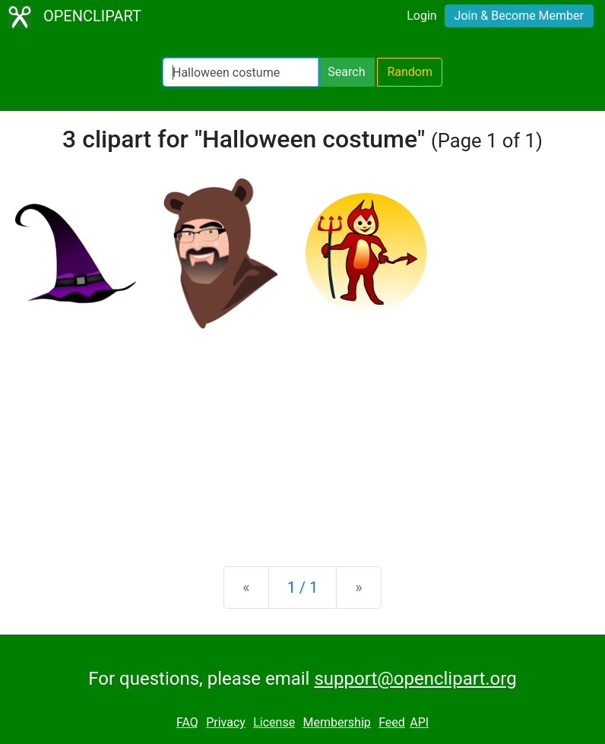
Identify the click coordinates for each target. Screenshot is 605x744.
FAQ (187, 722)
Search (346, 72)
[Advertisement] (302, 435)
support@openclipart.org (415, 678)
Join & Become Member (519, 15)
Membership (336, 722)
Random (409, 72)
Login (421, 15)
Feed (392, 722)
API (419, 722)
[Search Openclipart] (240, 72)
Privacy (225, 722)
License (274, 722)
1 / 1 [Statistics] (302, 587)
